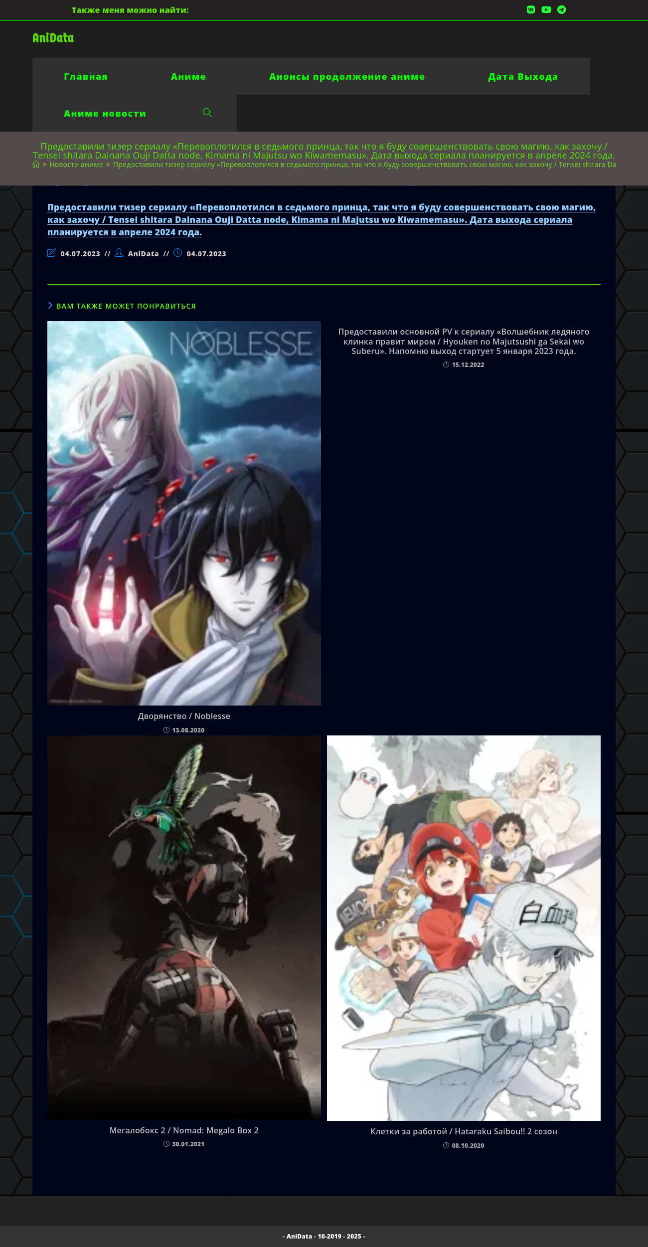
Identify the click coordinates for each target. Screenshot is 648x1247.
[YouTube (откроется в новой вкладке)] (546, 10)
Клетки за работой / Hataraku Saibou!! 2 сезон (463, 1131)
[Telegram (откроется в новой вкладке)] (560, 10)
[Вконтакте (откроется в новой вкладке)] (531, 10)
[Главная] (35, 164)
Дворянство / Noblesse (184, 716)
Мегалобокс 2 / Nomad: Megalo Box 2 (184, 1130)
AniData (53, 38)
